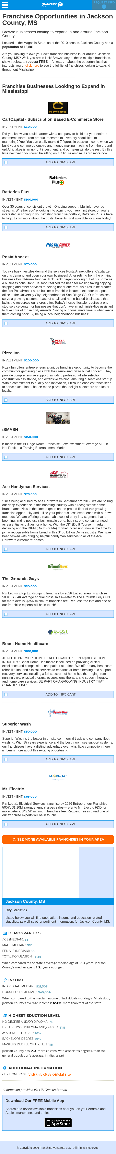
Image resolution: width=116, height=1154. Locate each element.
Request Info (104, 5)
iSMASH (10, 429)
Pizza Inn (11, 353)
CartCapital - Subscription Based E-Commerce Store (53, 119)
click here (32, 65)
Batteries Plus (15, 192)
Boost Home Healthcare (25, 643)
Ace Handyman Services (25, 486)
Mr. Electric (13, 789)
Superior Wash (16, 724)
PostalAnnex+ (15, 257)
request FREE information (46, 61)
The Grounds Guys (20, 578)
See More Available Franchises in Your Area (58, 839)
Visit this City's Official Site (49, 1074)
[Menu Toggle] (6, 5)
